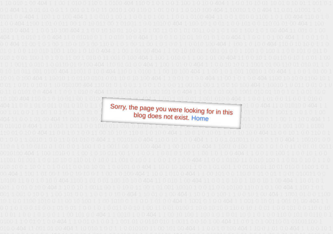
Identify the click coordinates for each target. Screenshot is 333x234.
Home (200, 118)
